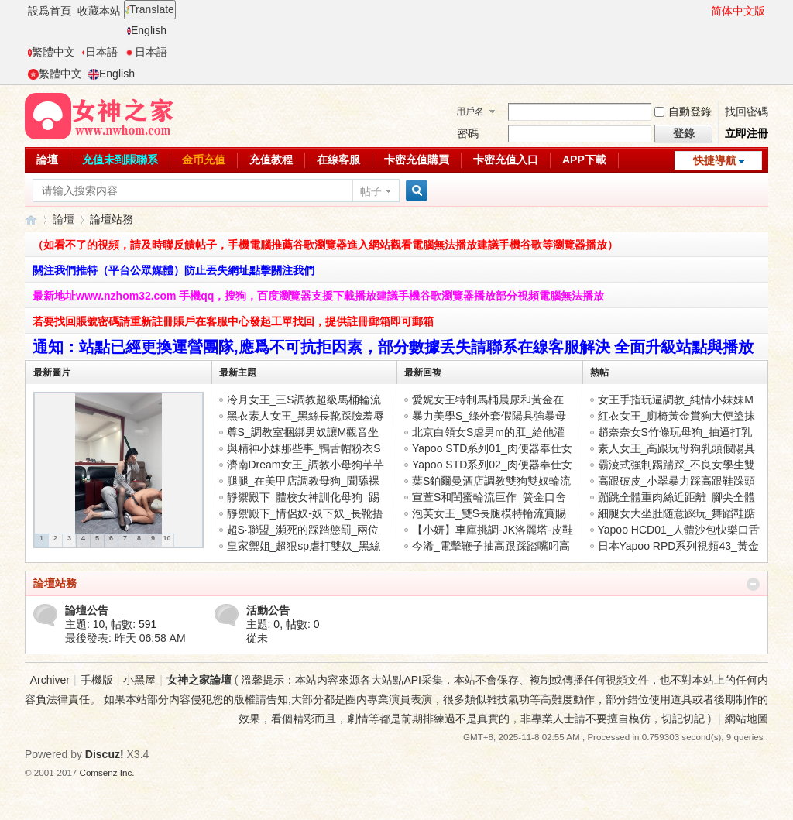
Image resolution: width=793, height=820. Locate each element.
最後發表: (125, 638)
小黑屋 (139, 680)
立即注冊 (746, 133)
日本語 (99, 52)
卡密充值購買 (416, 159)
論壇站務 (55, 583)
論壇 (47, 159)
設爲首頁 (49, 11)
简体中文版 (738, 11)
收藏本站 (99, 11)
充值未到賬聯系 (120, 159)
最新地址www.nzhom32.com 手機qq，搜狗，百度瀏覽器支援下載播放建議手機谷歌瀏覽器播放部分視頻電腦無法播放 (318, 296)
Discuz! (104, 754)
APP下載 (584, 159)
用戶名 (470, 111)
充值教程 (271, 159)
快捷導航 (714, 160)
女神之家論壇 (31, 219)
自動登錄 (683, 111)
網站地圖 (746, 718)
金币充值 (203, 159)
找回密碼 (746, 111)
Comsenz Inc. (107, 772)
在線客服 (338, 159)
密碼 (468, 133)
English (146, 30)
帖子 (371, 191)
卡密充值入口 (505, 159)
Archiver (50, 680)
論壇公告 (86, 610)
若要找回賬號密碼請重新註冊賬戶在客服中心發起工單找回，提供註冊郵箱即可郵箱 (233, 321)
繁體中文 (51, 52)
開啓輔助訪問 (704, 11)
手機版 (97, 680)
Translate (149, 9)
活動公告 (268, 610)
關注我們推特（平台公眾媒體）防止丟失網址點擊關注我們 (173, 270)
